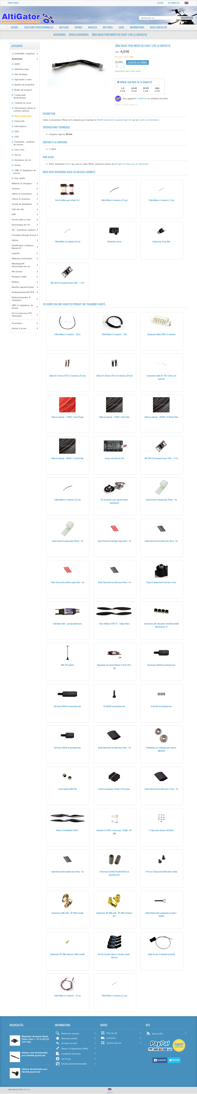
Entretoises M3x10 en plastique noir (161, 664)
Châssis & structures (21, 199)
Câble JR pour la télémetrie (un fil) (161, 954)
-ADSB (16, 64)
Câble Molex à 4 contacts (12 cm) (114, 200)
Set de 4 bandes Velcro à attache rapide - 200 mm (114, 956)
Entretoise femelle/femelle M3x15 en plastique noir (114, 873)
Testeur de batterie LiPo (114, 458)
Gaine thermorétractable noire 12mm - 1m (161, 788)
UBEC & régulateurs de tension (22, 306)
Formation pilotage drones (24, 235)
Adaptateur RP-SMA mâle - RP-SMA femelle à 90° (114, 914)
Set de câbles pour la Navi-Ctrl (67, 200)
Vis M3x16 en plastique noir (114, 706)
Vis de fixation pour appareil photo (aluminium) (114, 501)
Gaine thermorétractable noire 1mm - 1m (67, 871)
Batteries (108, 27)
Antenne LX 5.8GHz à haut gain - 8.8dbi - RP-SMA (114, 832)
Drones (78, 27)
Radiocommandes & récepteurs (21, 298)
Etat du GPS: (155, 1033)
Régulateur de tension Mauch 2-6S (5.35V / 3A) (114, 666)
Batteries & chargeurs (22, 183)
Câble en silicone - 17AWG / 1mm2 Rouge (67, 416)
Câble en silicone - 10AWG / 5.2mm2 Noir (67, 458)
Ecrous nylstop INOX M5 (67, 788)
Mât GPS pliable (67, 664)
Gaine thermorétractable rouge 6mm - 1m (67, 582)
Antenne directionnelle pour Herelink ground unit (34, 1070)
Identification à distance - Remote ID (23, 246)
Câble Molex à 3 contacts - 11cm (114, 334)
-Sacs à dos (18, 149)
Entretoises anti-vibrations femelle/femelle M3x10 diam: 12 (161, 625)
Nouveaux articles (67, 1038)
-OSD (16, 136)
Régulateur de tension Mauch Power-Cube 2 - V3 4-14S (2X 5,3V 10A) (35, 1039)
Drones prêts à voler (21, 219)
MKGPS (100, 120)
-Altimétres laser (21, 69)
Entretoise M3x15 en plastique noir (67, 706)
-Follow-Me (19, 121)
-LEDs (16, 131)
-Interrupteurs (20, 126)
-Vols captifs (19, 178)
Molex (68, 164)
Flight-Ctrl (127, 120)
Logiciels (16, 253)
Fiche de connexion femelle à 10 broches (114, 788)
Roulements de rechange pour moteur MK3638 (161, 749)
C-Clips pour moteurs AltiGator (161, 830)
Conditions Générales (68, 1053)
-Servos (17, 154)
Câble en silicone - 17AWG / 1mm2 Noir (114, 416)
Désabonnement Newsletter (71, 1063)
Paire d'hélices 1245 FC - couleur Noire (114, 623)
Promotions (17, 323)
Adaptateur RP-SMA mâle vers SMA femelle (67, 954)
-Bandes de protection (23, 84)
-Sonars (17, 165)
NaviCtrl (111, 120)
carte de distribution (139, 164)
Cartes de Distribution (149, 120)
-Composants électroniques (19, 96)
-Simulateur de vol (22, 160)
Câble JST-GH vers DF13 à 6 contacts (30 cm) (114, 375)
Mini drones (17, 271)
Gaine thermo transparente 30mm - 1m (161, 499)
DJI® (14, 214)
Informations (137, 27)
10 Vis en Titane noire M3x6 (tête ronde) (161, 871)
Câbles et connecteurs (22, 193)
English (110, 1091)
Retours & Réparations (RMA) (72, 1048)
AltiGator (26, 1089)
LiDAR (121, 27)
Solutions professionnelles (38, 27)
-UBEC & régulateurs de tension (24, 171)
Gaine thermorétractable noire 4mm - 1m (161, 540)
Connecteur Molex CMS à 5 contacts (161, 334)
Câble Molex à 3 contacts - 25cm (67, 334)
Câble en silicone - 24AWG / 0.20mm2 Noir (161, 416)
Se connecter (173, 3)
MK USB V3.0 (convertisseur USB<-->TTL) (67, 282)
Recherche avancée (67, 1033)
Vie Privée (63, 1059)
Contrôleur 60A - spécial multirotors (67, 623)
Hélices (15, 240)
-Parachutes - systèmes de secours (24, 143)
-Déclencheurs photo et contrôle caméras (24, 109)
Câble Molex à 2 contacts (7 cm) (161, 200)
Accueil (160, 3)
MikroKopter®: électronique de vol (21, 265)
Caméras (16, 188)
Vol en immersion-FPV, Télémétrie (22, 314)
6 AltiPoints (142, 98)
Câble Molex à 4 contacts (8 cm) (67, 241)
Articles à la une (19, 328)
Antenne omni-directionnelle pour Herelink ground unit (35, 1054)
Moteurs (15, 281)
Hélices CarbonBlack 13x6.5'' (67, 830)
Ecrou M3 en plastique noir (161, 706)
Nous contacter (158, 27)
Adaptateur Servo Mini (161, 241)
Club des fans (18, 209)
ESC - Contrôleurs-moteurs (24, 230)
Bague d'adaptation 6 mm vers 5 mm (161, 582)
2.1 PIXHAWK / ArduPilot (23, 53)
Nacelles (92, 27)
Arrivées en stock (66, 1043)
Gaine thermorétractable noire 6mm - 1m (114, 582)
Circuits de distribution (22, 204)
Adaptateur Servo (114, 241)
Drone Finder (13, 3)
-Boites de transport (22, 89)
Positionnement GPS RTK (23, 292)
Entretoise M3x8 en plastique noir (67, 747)
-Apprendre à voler (22, 79)
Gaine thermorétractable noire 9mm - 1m (114, 747)
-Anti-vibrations (20, 74)
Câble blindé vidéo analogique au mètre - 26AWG (161, 914)
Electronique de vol (21, 224)
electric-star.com (111, 1043)
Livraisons (108, 1038)
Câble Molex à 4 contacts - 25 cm (67, 995)
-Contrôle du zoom (22, 102)
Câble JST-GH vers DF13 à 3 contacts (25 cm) (67, 375)
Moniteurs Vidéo (19, 276)
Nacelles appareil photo (23, 287)
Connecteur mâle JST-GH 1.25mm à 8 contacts (161, 377)
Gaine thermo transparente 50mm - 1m (67, 540)
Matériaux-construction (22, 258)
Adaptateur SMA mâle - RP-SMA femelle (67, 912)
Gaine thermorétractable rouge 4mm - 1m (114, 540)
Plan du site (109, 1033)
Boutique (64, 27)
